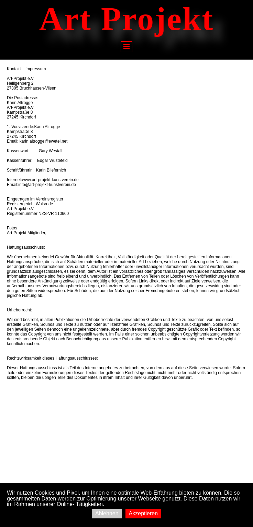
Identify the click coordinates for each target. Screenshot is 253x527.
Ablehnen (107, 513)
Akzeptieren (143, 513)
